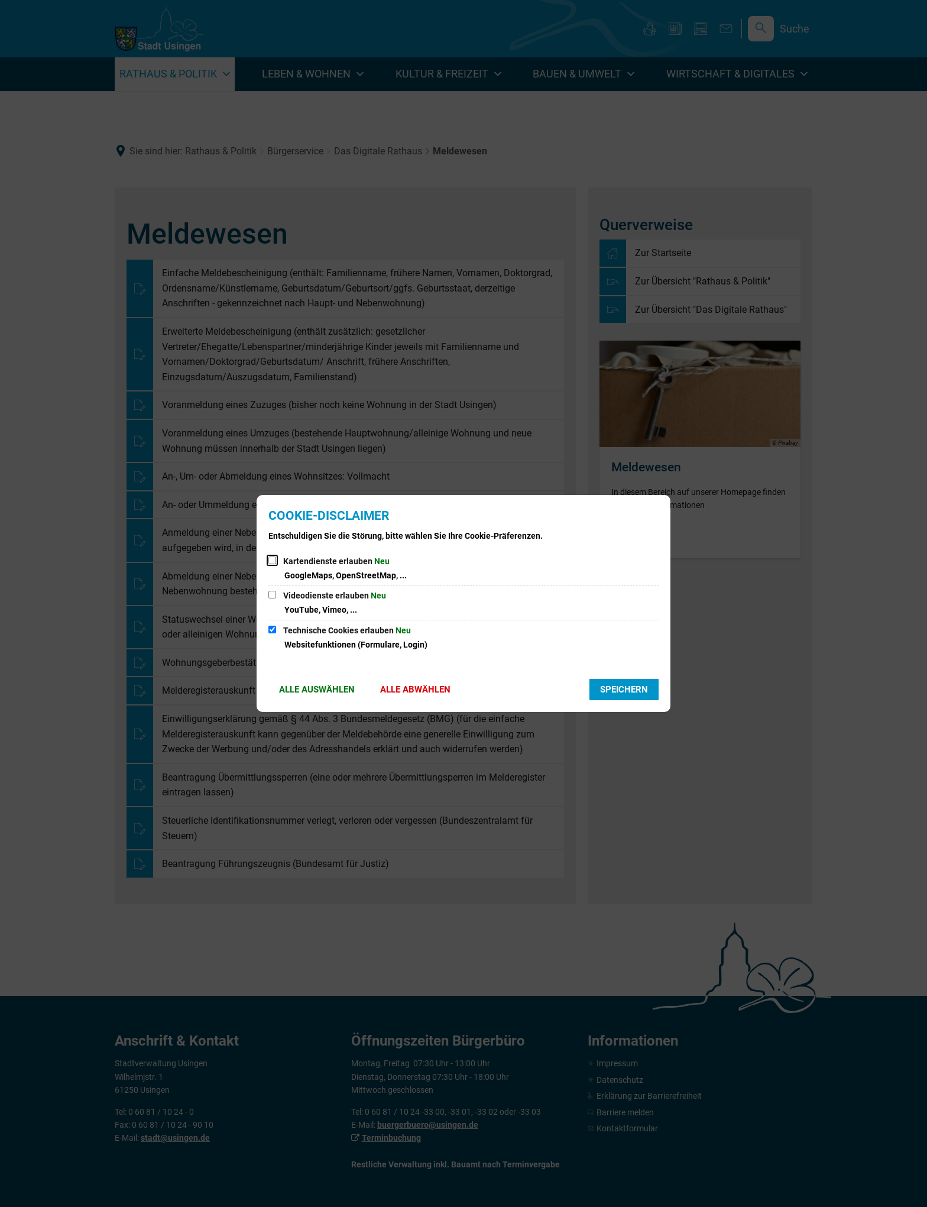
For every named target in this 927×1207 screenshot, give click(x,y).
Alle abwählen (415, 689)
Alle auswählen (317, 689)
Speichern (624, 689)
